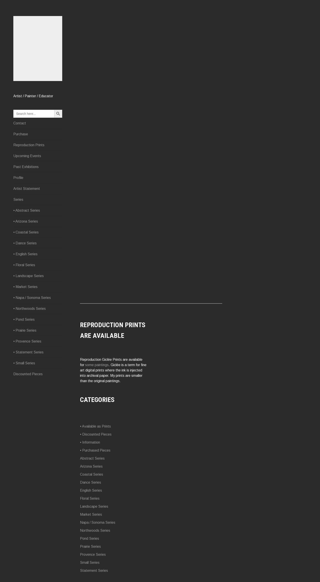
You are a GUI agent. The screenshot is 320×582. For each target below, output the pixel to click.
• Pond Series (24, 319)
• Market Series (25, 287)
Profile (18, 178)
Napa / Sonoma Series (97, 522)
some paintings (97, 365)
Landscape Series (94, 506)
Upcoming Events (27, 156)
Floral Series (90, 498)
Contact (19, 123)
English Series (91, 490)
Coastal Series (91, 474)
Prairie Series (90, 546)
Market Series (91, 514)
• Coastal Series (26, 232)
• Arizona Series (25, 221)
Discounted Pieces (28, 374)
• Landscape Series (28, 276)
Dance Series (90, 482)
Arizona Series (91, 466)
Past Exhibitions (26, 167)
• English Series (25, 254)
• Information (90, 442)
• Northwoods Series (29, 308)
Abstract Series (92, 458)
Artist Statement (26, 189)
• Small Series (24, 363)
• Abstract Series (26, 210)
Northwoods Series (95, 530)
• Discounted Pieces (96, 434)
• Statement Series (28, 352)
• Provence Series (27, 341)
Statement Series (94, 570)
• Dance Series (25, 243)
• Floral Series (24, 265)
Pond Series (89, 538)
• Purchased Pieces (95, 450)
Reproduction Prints (28, 145)
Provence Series (93, 554)
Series (18, 199)
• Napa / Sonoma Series (32, 298)
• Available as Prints (95, 426)
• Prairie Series (24, 330)
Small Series (90, 562)
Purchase (20, 134)
